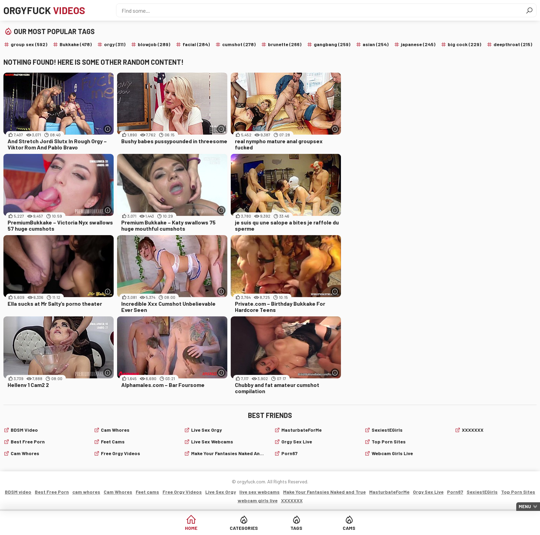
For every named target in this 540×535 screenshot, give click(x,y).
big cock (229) (464, 44)
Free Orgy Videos (120, 453)
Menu (525, 506)
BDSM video (24, 430)
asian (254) (375, 44)
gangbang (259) (332, 44)
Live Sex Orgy (206, 430)
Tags (296, 528)
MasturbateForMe (301, 430)
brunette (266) (284, 44)
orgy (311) (114, 44)
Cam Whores (115, 430)
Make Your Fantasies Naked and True (228, 453)
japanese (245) (418, 44)
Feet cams (113, 441)
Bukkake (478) (76, 44)
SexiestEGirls (387, 430)
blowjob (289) (154, 44)
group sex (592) (29, 44)
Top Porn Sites (389, 441)
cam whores (25, 453)
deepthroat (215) (513, 44)
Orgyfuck (44, 10)
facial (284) (196, 44)
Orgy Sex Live (296, 441)
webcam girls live (392, 453)
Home (191, 528)
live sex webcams (212, 441)
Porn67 (289, 453)
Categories (244, 528)
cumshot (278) (239, 44)
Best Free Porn (28, 441)
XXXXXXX (473, 430)
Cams (349, 528)
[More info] (107, 129)
